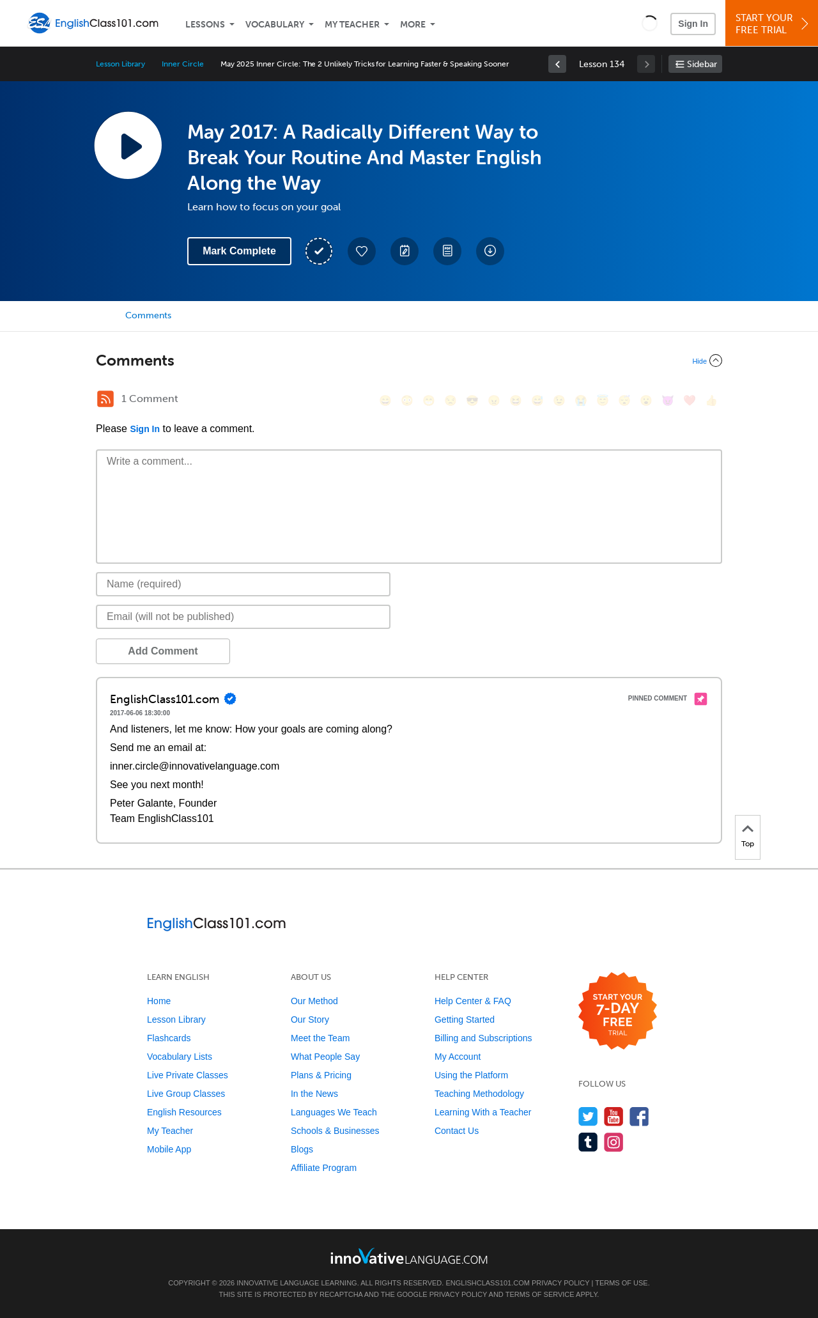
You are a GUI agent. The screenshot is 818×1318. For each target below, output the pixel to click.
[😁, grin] (429, 400)
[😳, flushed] (407, 400)
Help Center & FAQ (473, 1001)
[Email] (243, 617)
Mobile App (169, 1149)
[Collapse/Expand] (409, 360)
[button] (649, 23)
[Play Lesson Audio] (128, 145)
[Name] (243, 584)
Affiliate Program (324, 1168)
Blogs (302, 1149)
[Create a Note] (404, 251)
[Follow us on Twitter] (588, 1116)
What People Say (325, 1056)
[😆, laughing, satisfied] (516, 400)
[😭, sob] (581, 400)
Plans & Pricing (321, 1075)
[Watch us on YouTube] (614, 1116)
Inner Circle (182, 63)
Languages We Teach (334, 1112)
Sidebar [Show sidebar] (702, 64)
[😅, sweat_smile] (537, 400)
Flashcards (168, 1038)
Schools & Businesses (335, 1131)
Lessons (205, 24)
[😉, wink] (559, 400)
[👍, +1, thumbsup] (711, 400)
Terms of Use (621, 1283)
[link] (557, 64)
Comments (148, 315)
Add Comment (162, 651)
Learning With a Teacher (483, 1112)
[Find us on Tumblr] (588, 1142)
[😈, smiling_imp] (668, 400)
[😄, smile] (385, 400)
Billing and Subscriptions (483, 1038)
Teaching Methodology (479, 1094)
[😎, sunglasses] (472, 400)
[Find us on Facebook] (639, 1116)
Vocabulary (274, 24)
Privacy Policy (560, 1283)
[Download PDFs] (447, 251)
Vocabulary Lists (179, 1056)
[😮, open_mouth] (646, 400)
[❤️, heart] (689, 400)
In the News (314, 1094)
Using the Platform (471, 1075)
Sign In (693, 24)
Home (159, 1001)
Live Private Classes (187, 1075)
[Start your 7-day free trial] (617, 1011)
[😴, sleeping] (624, 400)
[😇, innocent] (603, 400)
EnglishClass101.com (487, 1283)
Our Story (310, 1019)
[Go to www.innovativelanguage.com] (409, 1255)
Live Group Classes (186, 1094)
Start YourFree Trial (774, 24)
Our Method (314, 1001)
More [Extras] (413, 24)
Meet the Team (320, 1038)
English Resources (184, 1112)
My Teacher (352, 24)
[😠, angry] (494, 400)
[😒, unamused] (450, 400)
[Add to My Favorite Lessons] (362, 251)
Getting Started (465, 1019)
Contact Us (457, 1131)
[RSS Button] (105, 398)
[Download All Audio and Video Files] (490, 251)
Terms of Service (540, 1294)
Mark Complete (239, 250)
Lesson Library (120, 63)
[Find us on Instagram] (614, 1142)
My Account (458, 1056)
